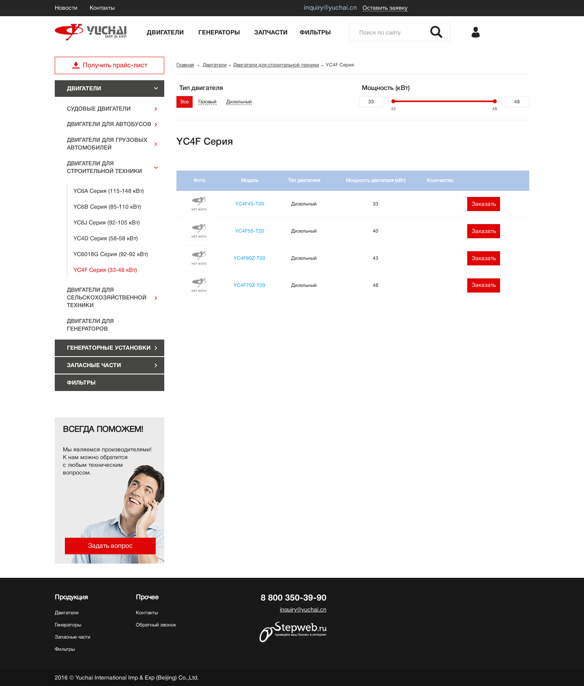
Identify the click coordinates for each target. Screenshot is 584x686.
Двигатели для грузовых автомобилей (107, 144)
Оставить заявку (385, 7)
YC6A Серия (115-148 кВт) (108, 191)
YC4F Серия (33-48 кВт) (105, 270)
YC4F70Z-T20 (249, 285)
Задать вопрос (110, 545)
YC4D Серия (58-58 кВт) (105, 238)
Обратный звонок (156, 625)
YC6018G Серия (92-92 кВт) (110, 254)
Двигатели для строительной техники (104, 167)
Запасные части (94, 365)
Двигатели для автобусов (109, 124)
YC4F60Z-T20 (249, 258)
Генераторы (219, 32)
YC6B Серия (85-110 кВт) (107, 206)
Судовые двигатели (99, 108)
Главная (185, 65)
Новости (66, 7)
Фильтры (315, 32)
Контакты (102, 7)
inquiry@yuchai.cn (303, 609)
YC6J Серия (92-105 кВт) (106, 222)
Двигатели (165, 32)
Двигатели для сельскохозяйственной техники (106, 297)
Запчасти (271, 32)
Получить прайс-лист (109, 65)
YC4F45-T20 (249, 204)
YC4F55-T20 (249, 231)
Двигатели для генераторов (90, 325)
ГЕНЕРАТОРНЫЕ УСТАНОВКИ (108, 347)
